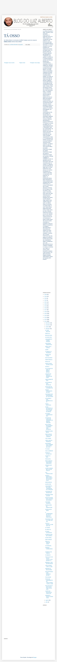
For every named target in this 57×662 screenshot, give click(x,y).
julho (47, 602)
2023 (45, 298)
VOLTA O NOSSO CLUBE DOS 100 (49, 524)
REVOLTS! (47, 361)
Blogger (34, 657)
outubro (47, 326)
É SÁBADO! (48, 555)
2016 (45, 311)
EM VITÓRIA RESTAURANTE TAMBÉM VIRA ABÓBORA (49, 427)
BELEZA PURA (48, 335)
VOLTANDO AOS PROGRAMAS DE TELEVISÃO (49, 395)
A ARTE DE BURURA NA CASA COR (48, 592)
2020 (45, 304)
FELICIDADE (48, 577)
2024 (45, 296)
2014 (45, 315)
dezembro (48, 322)
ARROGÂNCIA (48, 482)
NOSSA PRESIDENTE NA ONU (48, 391)
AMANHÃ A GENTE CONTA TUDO (49, 596)
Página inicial (22, 62)
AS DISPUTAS (48, 337)
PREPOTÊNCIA (48, 359)
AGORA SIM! (48, 484)
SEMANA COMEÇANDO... (49, 549)
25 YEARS (47, 527)
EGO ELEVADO (48, 357)
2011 (45, 321)
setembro (48, 328)
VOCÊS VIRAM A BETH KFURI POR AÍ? (49, 469)
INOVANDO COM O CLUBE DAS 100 (49, 520)
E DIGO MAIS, (48, 537)
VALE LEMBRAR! (49, 450)
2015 (45, 313)
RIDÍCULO (47, 333)
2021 (45, 302)
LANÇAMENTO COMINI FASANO (48, 340)
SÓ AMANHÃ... (48, 545)
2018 (45, 307)
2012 (45, 319)
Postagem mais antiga (35, 62)
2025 (45, 294)
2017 (45, 309)
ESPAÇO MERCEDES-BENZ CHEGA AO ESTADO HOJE (48, 478)
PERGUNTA (48, 459)
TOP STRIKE (48, 438)
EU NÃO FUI (48, 529)
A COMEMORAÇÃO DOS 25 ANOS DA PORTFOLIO (49, 515)
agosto (47, 600)
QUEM (46, 349)
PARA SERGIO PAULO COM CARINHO (48, 435)
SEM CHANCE (48, 539)
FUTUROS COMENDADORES (48, 414)
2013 (45, 317)
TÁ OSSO (47, 448)
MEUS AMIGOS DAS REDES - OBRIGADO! (48, 462)
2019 (45, 305)
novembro (48, 324)
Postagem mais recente (9, 62)
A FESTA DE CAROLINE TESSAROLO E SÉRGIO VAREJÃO (49, 420)
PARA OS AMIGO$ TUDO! (47, 542)
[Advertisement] (27, 7)
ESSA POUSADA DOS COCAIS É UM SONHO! (49, 499)
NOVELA (47, 366)
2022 (45, 300)
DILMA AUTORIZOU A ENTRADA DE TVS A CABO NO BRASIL (49, 409)
